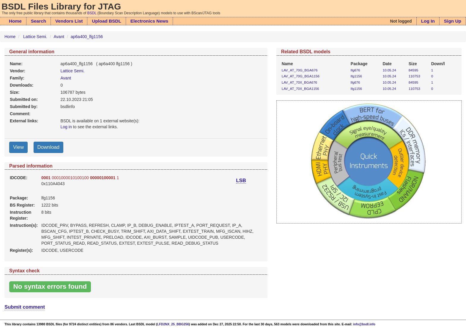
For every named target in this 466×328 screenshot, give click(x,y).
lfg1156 (356, 76)
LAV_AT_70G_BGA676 (300, 70)
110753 (414, 76)
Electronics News (149, 21)
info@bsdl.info (364, 324)
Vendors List (69, 21)
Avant (59, 36)
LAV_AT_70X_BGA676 (299, 82)
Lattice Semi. (35, 36)
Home (15, 21)
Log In (428, 21)
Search (38, 21)
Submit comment (24, 307)
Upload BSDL (106, 21)
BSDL (92, 13)
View (18, 147)
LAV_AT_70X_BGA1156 (300, 88)
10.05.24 (389, 70)
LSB (241, 180)
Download (48, 147)
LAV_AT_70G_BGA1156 (300, 76)
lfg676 (355, 70)
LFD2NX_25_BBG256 (173, 324)
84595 (413, 70)
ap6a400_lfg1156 (87, 36)
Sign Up (452, 21)
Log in (66, 126)
